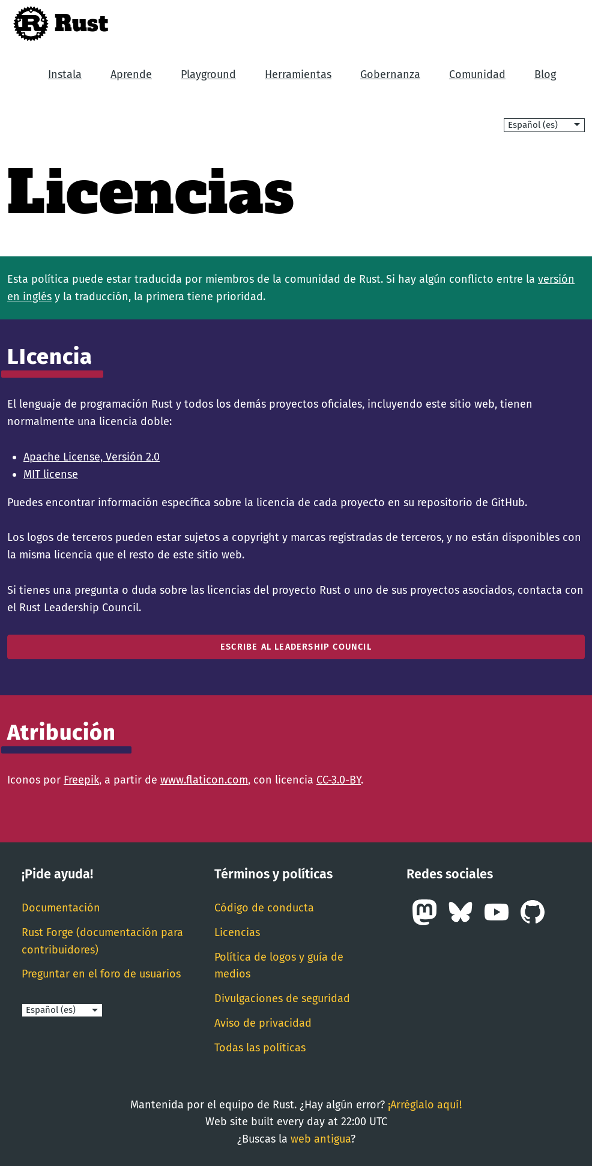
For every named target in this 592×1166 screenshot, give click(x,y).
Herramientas (298, 74)
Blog (545, 74)
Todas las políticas (260, 1047)
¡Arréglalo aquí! (425, 1104)
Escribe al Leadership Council (296, 647)
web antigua (321, 1139)
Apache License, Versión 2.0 (91, 457)
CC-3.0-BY (338, 780)
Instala (65, 74)
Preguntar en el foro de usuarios (101, 973)
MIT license (50, 474)
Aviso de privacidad (263, 1023)
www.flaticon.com (204, 780)
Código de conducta (264, 907)
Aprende (131, 74)
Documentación (61, 907)
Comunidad (477, 74)
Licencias (237, 932)
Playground (208, 74)
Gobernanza (390, 74)
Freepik (81, 780)
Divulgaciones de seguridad (282, 998)
